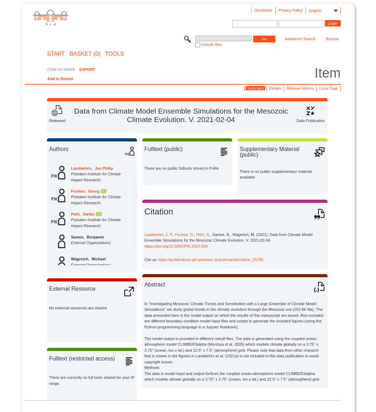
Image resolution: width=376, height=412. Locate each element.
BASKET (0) (85, 54)
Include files (211, 44)
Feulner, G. (184, 234)
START (56, 54)
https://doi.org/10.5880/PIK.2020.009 (176, 246)
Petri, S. (203, 234)
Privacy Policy (291, 10)
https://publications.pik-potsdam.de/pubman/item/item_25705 (211, 260)
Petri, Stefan (83, 214)
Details (275, 88)
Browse (332, 39)
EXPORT (87, 69)
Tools (114, 54)
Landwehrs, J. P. (158, 234)
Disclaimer (263, 10)
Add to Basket (60, 79)
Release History (300, 88)
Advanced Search (300, 39)
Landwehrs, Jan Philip (92, 168)
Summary (255, 88)
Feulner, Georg (85, 191)
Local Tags (328, 88)
